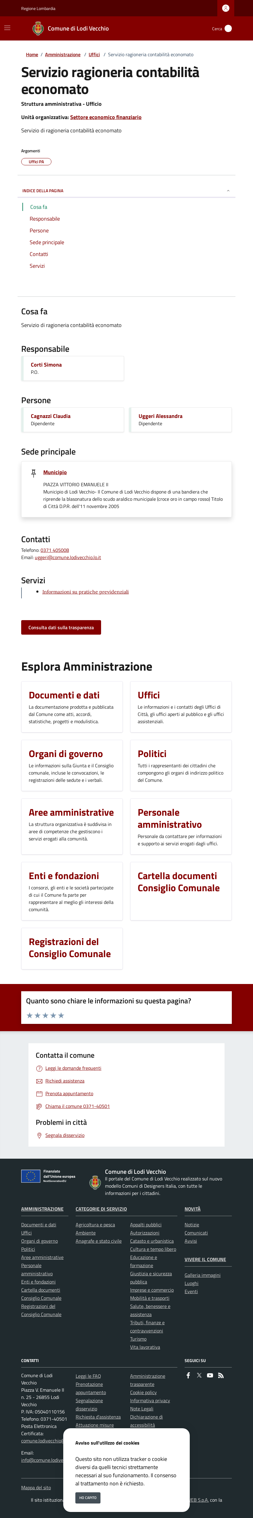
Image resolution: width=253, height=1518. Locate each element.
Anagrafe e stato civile (99, 1241)
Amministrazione (62, 54)
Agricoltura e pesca (95, 1224)
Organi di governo (39, 1241)
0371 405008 (55, 550)
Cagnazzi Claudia (51, 416)
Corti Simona (46, 365)
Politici (28, 1249)
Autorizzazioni (144, 1232)
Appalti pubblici (146, 1224)
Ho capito (88, 1497)
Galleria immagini (203, 1275)
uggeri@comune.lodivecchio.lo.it (68, 557)
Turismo (138, 1338)
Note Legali (141, 1408)
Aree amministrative (42, 1257)
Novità (193, 1208)
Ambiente (86, 1232)
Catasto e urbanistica (152, 1241)
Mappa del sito (36, 1487)
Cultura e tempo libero (153, 1249)
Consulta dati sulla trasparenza (61, 627)
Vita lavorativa (145, 1347)
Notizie (192, 1224)
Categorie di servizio (101, 1208)
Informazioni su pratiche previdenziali (85, 592)
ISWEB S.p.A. (196, 1499)
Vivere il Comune (205, 1259)
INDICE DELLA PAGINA (126, 190)
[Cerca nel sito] (228, 28)
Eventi (191, 1291)
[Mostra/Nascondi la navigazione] (7, 27)
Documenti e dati (38, 1224)
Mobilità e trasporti (149, 1298)
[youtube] (210, 1376)
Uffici (94, 54)
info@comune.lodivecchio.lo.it (51, 1460)
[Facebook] (188, 1376)
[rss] (221, 1376)
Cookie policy (143, 1392)
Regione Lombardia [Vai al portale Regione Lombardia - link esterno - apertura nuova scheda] (38, 8)
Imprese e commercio (152, 1289)
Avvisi (191, 1241)
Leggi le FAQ (88, 1376)
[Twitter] (199, 1376)
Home (32, 54)
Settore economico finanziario (106, 117)
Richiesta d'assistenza (98, 1416)
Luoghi (192, 1283)
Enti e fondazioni (38, 1281)
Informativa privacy (150, 1400)
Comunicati (196, 1232)
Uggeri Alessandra (160, 416)
